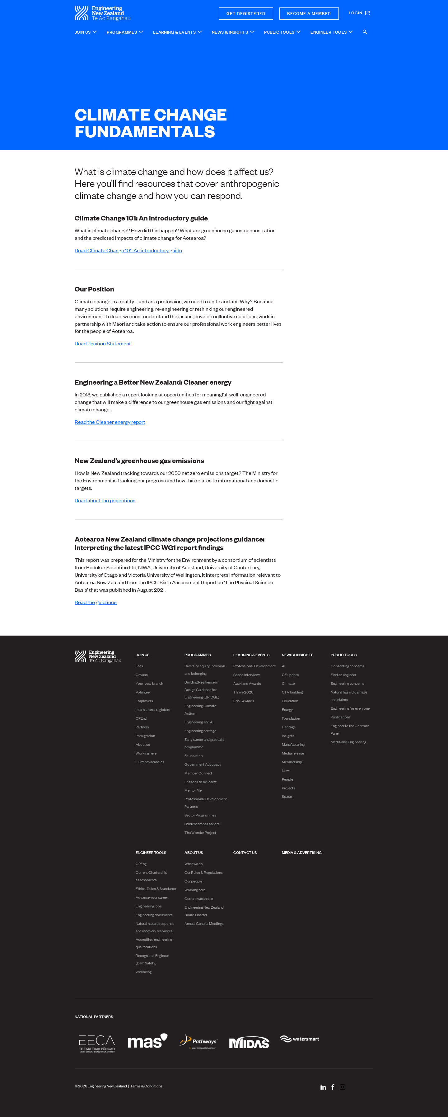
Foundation (193, 755)
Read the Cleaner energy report (110, 421)
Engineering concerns (347, 683)
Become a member (309, 13)
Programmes (197, 654)
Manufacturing (293, 744)
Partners (142, 727)
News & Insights (298, 654)
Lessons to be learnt (200, 781)
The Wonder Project (200, 832)
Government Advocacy (202, 764)
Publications (341, 717)
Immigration (145, 735)
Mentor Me (193, 790)
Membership (292, 761)
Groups (142, 674)
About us (143, 744)
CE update (290, 674)
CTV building (292, 692)
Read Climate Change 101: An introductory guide (128, 250)
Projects (288, 788)
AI (283, 666)
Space (287, 796)
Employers (144, 700)
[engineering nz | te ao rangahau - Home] (125, 13)
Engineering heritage (200, 730)
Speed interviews (246, 674)
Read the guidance (96, 602)
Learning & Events (251, 654)
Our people (193, 881)
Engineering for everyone (350, 708)
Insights (288, 735)
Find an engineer (343, 674)
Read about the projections (105, 500)
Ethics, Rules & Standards (156, 888)
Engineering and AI (198, 722)
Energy (287, 709)
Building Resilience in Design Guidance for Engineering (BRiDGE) (201, 689)
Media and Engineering (348, 742)
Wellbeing (144, 971)
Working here (146, 753)
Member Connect (198, 773)
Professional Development (254, 666)
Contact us (245, 852)
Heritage (289, 727)
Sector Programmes (200, 815)
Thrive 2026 (243, 692)
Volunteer (143, 692)
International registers (153, 709)
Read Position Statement (103, 343)
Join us (143, 654)
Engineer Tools (151, 852)
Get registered (245, 13)
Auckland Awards (247, 683)
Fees (139, 666)
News (286, 770)
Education (290, 700)
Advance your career (152, 897)
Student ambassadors (202, 823)
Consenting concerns (347, 666)
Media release (293, 753)
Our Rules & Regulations (203, 872)
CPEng (141, 718)
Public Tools (344, 654)
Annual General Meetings (204, 923)
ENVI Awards (243, 700)
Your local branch (149, 683)
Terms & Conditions (146, 1086)
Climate (288, 683)
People (287, 779)
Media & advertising (302, 852)
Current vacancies (150, 761)
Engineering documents (154, 914)
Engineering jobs (149, 906)
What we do (193, 863)
